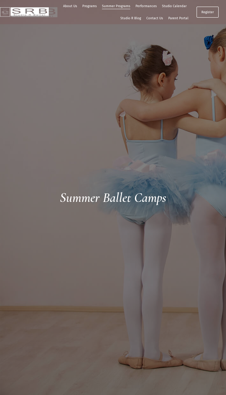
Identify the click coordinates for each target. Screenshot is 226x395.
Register (207, 19)
